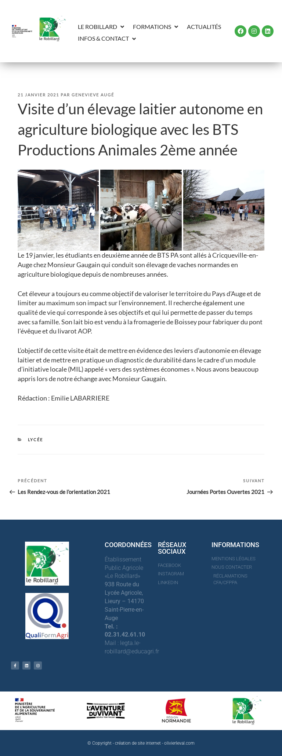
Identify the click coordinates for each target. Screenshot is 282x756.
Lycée (35, 439)
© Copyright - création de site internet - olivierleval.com (141, 743)
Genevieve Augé (93, 94)
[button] (101, 27)
